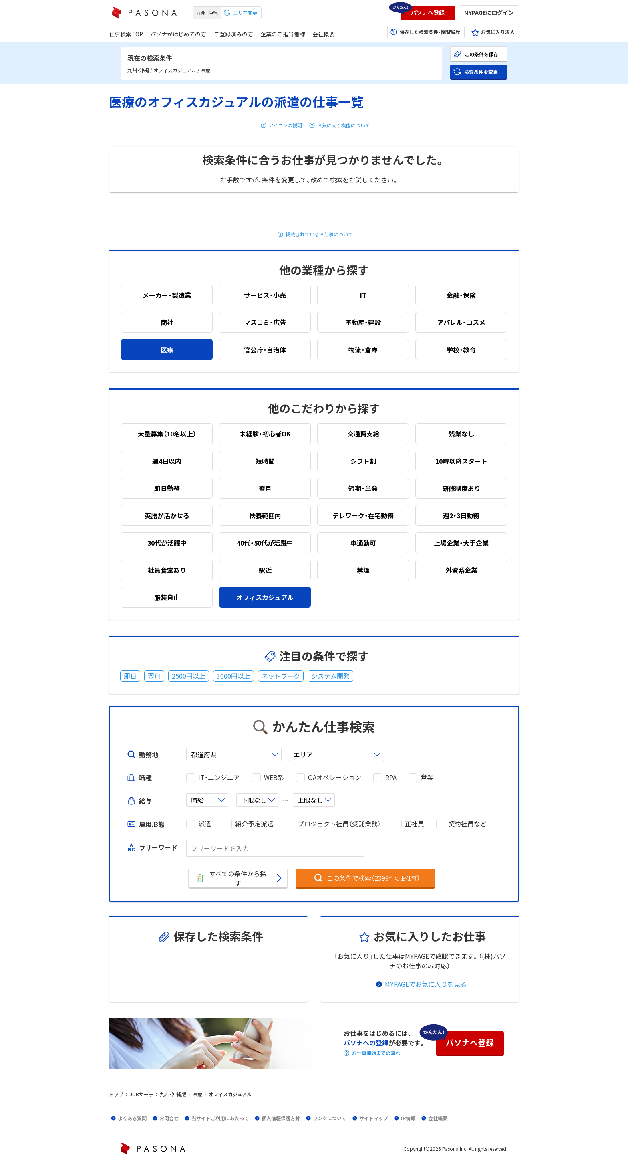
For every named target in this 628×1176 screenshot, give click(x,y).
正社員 (414, 824)
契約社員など (467, 824)
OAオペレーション (334, 777)
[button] (428, 13)
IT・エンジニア (219, 777)
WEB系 (274, 777)
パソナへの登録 (366, 1042)
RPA (391, 777)
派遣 (204, 824)
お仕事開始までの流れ (376, 1053)
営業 (427, 777)
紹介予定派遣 (254, 824)
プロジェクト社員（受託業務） (339, 824)
